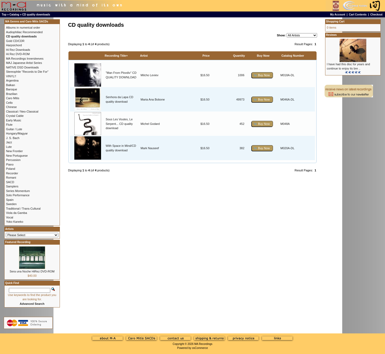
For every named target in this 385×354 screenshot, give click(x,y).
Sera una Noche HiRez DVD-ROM (32, 271)
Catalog (14, 14)
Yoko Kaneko (14, 221)
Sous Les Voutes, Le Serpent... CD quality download (119, 124)
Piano (9, 164)
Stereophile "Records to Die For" (27, 71)
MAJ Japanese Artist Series (24, 62)
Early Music (13, 120)
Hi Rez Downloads (18, 49)
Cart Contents (358, 14)
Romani (11, 177)
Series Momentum (18, 191)
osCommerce (200, 348)
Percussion (13, 159)
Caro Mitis (12, 98)
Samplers (12, 186)
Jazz (9, 142)
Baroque (11, 89)
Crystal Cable (15, 115)
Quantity (239, 55)
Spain (9, 199)
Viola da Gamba (16, 212)
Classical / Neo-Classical (22, 111)
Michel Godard (150, 123)
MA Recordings (203, 344)
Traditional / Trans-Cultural (23, 208)
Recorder (12, 173)
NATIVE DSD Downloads (22, 67)
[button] (262, 75)
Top (4, 14)
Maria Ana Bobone (153, 99)
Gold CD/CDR (15, 41)
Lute (8, 146)
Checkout (376, 14)
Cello (9, 102)
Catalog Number (292, 55)
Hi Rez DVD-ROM (18, 54)
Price (206, 55)
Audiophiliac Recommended (24, 32)
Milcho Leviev (150, 75)
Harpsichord (14, 45)
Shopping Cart (335, 21)
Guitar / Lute (14, 129)
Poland (10, 168)
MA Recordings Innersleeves (24, 58)
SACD (10, 182)
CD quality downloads (36, 14)
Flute (9, 124)
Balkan (10, 85)
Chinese (11, 107)
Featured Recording (17, 242)
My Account (337, 14)
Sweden (11, 204)
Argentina (12, 80)
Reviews (331, 34)
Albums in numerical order (23, 27)
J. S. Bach (12, 138)
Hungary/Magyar (17, 133)
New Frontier (14, 151)
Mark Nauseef (150, 148)
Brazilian (11, 93)
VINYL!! (11, 76)
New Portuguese (17, 155)
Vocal (9, 217)
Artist (144, 55)
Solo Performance (17, 195)
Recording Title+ (116, 55)
